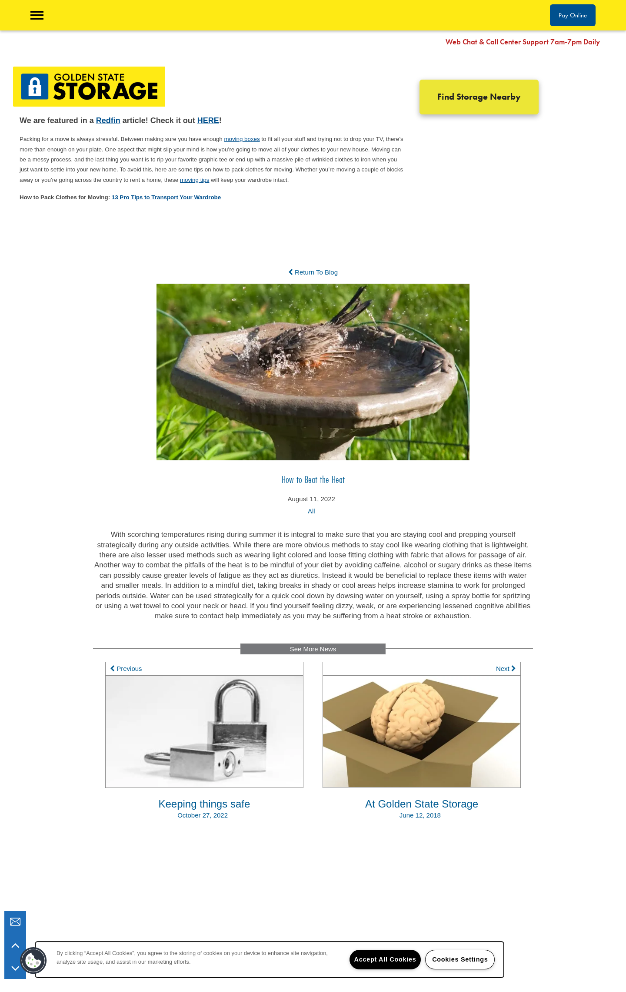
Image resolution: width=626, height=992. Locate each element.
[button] (613, 41)
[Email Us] (15, 922)
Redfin (108, 120)
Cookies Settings (460, 959)
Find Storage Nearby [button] (479, 96)
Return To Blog (313, 272)
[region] (269, 959)
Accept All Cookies (385, 959)
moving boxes (242, 139)
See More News (313, 649)
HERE (208, 120)
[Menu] (36, 15)
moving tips (194, 180)
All (311, 511)
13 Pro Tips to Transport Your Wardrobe (166, 197)
